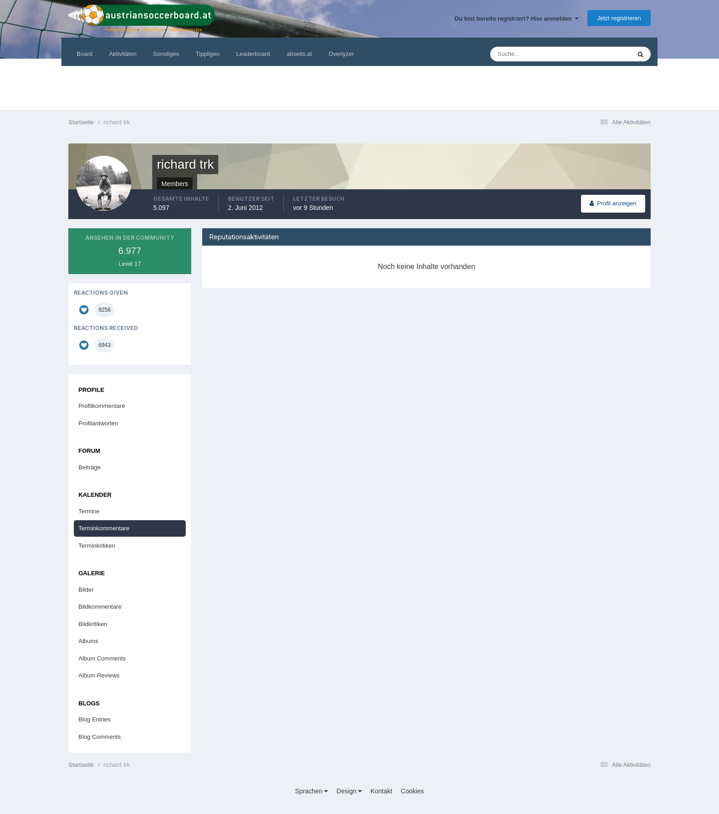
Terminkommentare (103, 528)
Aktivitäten (123, 53)
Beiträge (89, 467)
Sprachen (311, 791)
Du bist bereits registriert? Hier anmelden (516, 18)
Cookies (412, 791)
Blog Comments (99, 736)
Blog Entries (94, 719)
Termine (89, 511)
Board (85, 53)
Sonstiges (166, 53)
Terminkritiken (96, 545)
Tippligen (208, 53)
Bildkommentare (100, 606)
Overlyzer (341, 53)
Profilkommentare (101, 405)
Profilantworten (98, 423)
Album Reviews (99, 675)
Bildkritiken (92, 624)
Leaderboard (253, 53)
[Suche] (532, 54)
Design (349, 791)
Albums (88, 641)
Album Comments (102, 658)
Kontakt (381, 791)
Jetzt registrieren (619, 18)
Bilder (86, 589)
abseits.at (299, 53)
